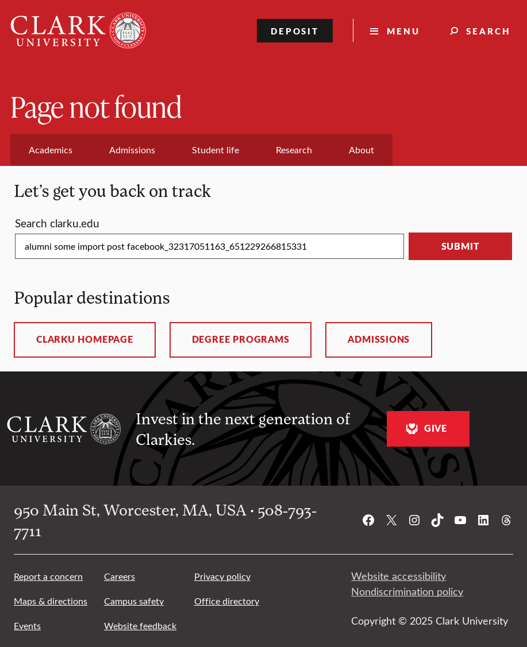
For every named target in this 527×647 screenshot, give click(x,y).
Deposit (295, 31)
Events (27, 625)
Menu (403, 31)
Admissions (379, 339)
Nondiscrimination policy (407, 591)
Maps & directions (50, 601)
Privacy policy (222, 576)
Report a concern (48, 576)
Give (425, 428)
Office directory (226, 601)
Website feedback (140, 625)
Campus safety (134, 601)
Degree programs (241, 339)
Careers (119, 576)
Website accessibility (398, 576)
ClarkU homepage (84, 339)
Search (488, 31)
